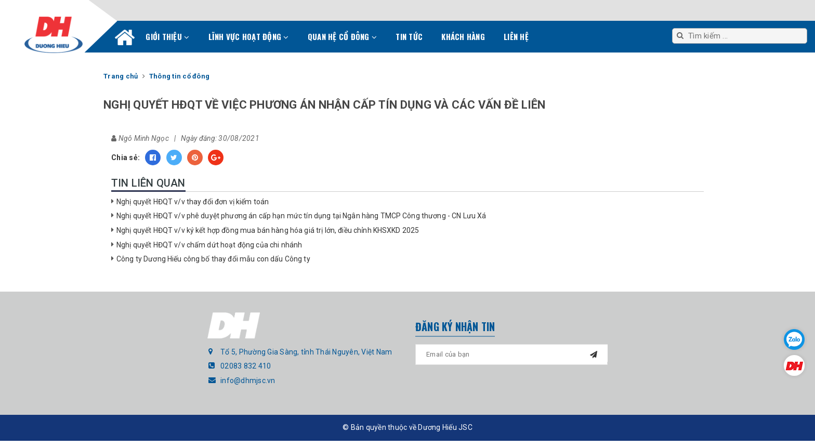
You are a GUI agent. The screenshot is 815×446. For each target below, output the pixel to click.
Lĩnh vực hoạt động (248, 36)
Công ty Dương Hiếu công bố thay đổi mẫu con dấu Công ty (213, 259)
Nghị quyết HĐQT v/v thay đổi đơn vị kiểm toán (192, 202)
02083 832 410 (245, 366)
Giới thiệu (167, 36)
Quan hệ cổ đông (342, 36)
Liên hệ (516, 36)
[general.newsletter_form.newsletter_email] (511, 354)
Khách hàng (463, 36)
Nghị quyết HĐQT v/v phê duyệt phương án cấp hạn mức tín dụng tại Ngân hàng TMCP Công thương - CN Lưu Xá (301, 216)
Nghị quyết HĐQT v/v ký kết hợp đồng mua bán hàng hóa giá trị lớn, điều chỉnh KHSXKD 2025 (267, 230)
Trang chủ (124, 39)
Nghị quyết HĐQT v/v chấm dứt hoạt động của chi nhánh (209, 245)
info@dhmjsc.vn (247, 380)
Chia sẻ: (125, 157)
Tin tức (409, 36)
